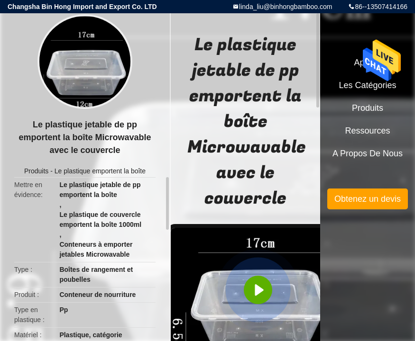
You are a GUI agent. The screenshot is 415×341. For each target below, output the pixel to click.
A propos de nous (367, 153)
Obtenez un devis (367, 199)
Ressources (367, 130)
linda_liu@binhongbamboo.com (285, 6)
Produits (36, 171)
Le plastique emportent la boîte (100, 171)
